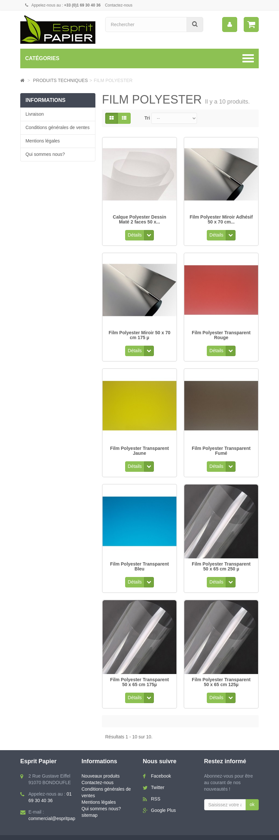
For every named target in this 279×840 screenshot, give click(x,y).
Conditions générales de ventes (57, 127)
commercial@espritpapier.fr (56, 807)
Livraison (34, 114)
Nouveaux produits (101, 764)
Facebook (161, 764)
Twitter (157, 776)
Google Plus (163, 799)
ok (252, 793)
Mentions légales (42, 140)
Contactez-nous (118, 5)
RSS (155, 787)
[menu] (229, 24)
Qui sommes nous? (45, 154)
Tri (147, 118)
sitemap (90, 803)
